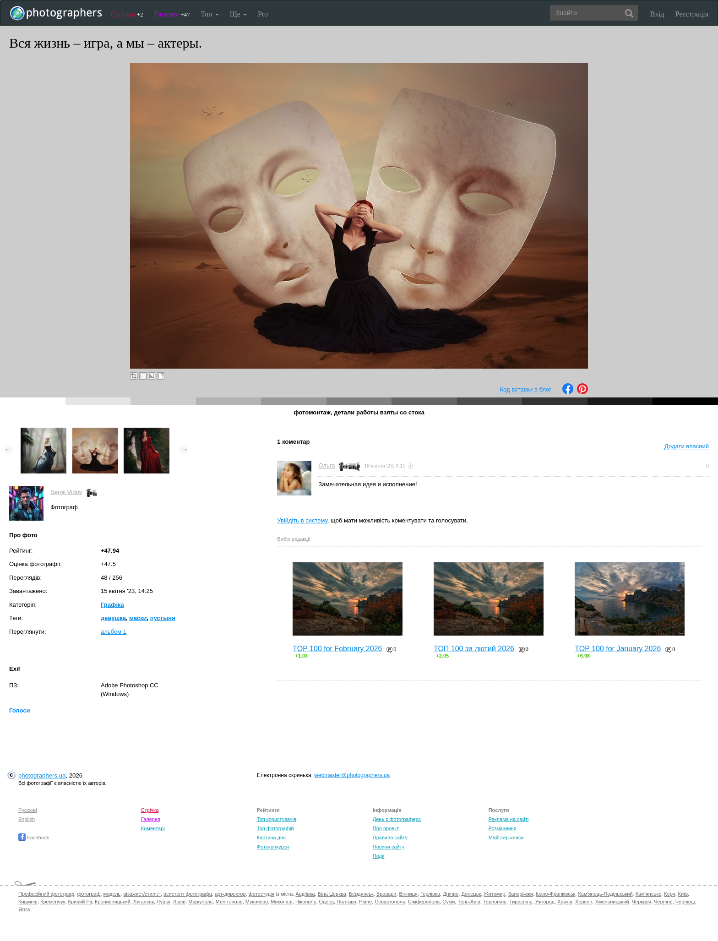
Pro (263, 14)
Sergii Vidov (66, 492)
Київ (683, 894)
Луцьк (163, 901)
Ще (238, 14)
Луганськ (143, 901)
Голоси (19, 710)
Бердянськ (361, 894)
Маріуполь (200, 901)
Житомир (494, 894)
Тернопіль (494, 901)
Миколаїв (282, 901)
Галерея (172, 14)
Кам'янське (649, 894)
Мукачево (256, 901)
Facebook (33, 837)
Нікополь (305, 901)
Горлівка (430, 894)
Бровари (386, 894)
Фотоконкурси (273, 846)
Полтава (346, 901)
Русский (27, 810)
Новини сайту (389, 846)
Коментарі (153, 828)
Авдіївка (305, 894)
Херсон (583, 901)
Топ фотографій (275, 828)
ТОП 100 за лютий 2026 (474, 649)
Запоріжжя (520, 894)
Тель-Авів (468, 901)
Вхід (657, 14)
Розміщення (503, 828)
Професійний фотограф (46, 894)
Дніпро (450, 894)
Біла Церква (332, 894)
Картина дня (271, 837)
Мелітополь (229, 901)
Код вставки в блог (525, 389)
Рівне (365, 901)
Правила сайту (390, 837)
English (26, 819)
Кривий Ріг (80, 901)
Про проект (386, 828)
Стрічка (127, 14)
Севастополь (390, 901)
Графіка (112, 604)
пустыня (162, 618)
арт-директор (230, 894)
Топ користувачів (276, 819)
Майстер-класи (506, 837)
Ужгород (545, 901)
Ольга (326, 465)
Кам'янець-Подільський (605, 894)
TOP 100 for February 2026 (337, 649)
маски (138, 618)
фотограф (88, 894)
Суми (448, 901)
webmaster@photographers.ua (352, 775)
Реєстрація (691, 14)
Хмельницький (612, 901)
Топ (209, 14)
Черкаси (641, 901)
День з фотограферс (397, 819)
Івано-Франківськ (555, 894)
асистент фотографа (187, 894)
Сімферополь (424, 901)
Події (379, 856)
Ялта (24, 909)
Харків (564, 901)
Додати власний (686, 446)
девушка (113, 618)
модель (112, 894)
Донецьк (471, 894)
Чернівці (685, 901)
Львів (179, 901)
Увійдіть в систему (302, 520)
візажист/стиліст (141, 894)
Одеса (326, 901)
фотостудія (262, 894)
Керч (669, 894)
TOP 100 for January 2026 (618, 649)
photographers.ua (41, 775)
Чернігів (663, 901)
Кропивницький (113, 901)
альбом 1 (113, 631)
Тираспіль (521, 901)
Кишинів (28, 901)
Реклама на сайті (509, 819)
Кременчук (52, 901)
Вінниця (408, 894)
